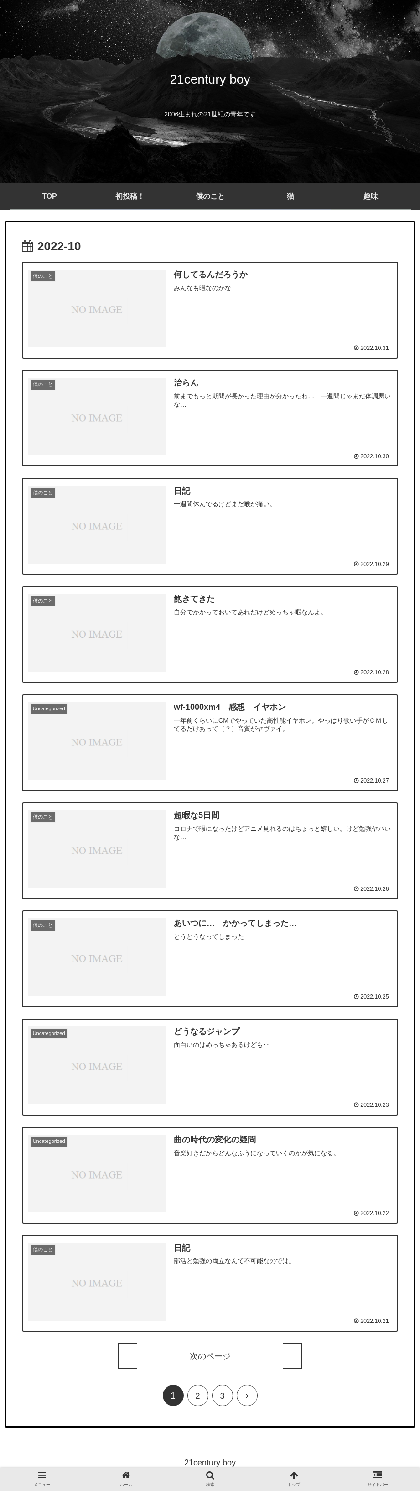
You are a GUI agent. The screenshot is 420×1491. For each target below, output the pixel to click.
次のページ (210, 1358)
